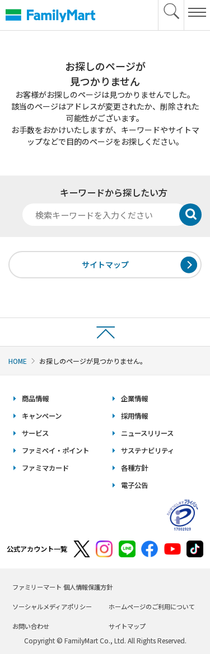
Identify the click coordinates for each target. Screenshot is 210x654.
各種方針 (134, 468)
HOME (17, 361)
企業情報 (134, 399)
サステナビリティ (147, 451)
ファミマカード (45, 468)
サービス (35, 433)
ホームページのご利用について (152, 606)
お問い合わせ (30, 626)
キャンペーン (42, 416)
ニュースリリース (147, 433)
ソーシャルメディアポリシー (52, 606)
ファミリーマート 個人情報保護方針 (62, 586)
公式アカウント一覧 (37, 549)
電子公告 (134, 485)
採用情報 (134, 416)
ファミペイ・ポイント (55, 451)
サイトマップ (105, 264)
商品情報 (35, 399)
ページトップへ (105, 331)
